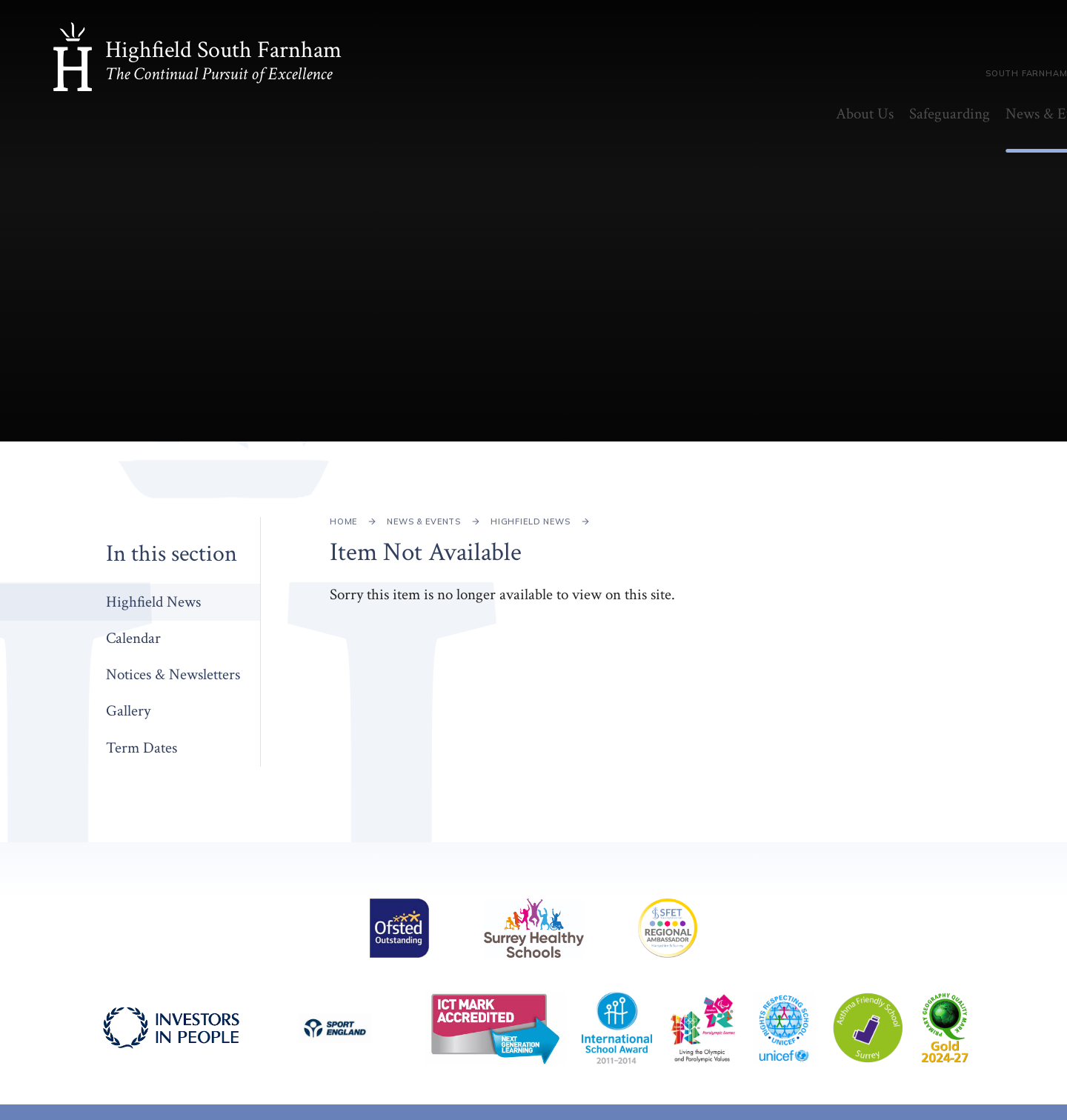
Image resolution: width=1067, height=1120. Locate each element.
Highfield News (531, 521)
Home (343, 521)
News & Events (424, 521)
